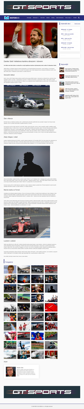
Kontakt (74, 17)
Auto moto (42, 17)
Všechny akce (77, 23)
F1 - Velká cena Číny (67, 38)
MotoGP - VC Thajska (67, 29)
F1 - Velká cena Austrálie (68, 34)
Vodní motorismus (59, 17)
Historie (48, 17)
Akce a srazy (67, 17)
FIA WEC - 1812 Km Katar (68, 47)
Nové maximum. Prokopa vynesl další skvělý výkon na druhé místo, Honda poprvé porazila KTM (72, 70)
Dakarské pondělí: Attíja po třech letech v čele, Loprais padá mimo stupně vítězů (72, 96)
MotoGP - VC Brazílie (67, 43)
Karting (52, 17)
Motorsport (35, 17)
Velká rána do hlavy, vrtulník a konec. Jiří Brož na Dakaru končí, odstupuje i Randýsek (72, 90)
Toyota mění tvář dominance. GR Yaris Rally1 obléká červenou (72, 76)
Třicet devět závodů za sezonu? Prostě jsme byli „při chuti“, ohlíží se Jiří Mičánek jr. (72, 83)
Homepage (29, 17)
